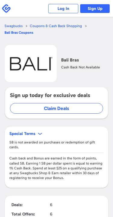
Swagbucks (14, 26)
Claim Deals (56, 108)
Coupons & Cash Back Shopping (56, 26)
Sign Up (95, 8)
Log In (63, 8)
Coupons (19, 32)
